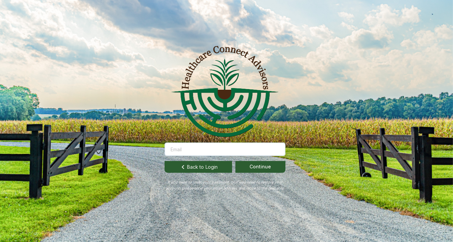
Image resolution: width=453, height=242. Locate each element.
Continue (260, 166)
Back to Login (198, 167)
